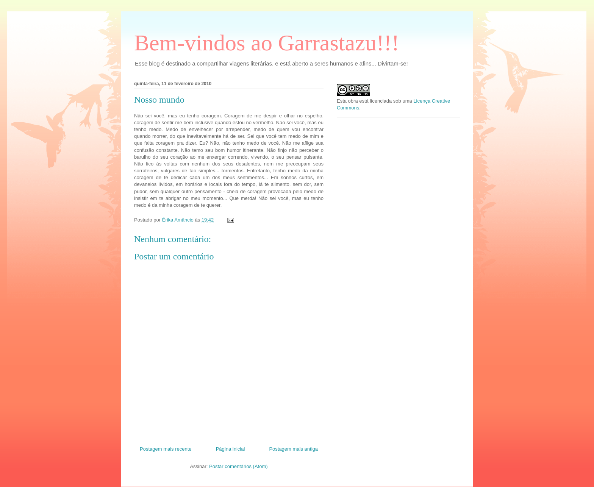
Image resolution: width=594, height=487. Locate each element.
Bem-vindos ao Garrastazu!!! (266, 42)
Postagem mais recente (166, 449)
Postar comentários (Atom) (238, 466)
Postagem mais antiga (293, 449)
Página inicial (230, 449)
